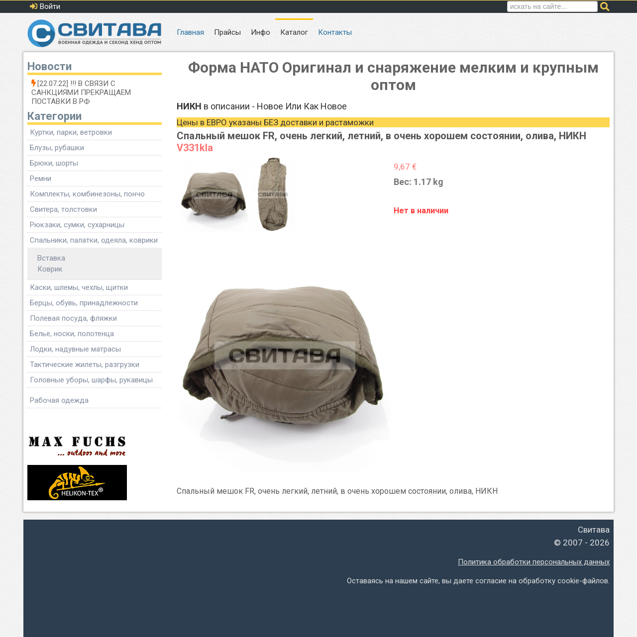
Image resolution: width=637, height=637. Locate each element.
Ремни (40, 178)
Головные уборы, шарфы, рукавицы (91, 379)
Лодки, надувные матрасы (75, 349)
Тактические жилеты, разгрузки (84, 364)
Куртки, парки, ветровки (71, 132)
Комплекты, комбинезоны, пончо (87, 193)
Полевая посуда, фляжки (73, 318)
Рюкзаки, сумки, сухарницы (77, 224)
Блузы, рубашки (57, 147)
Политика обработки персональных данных (534, 561)
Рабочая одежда (59, 400)
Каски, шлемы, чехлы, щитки (79, 287)
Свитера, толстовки (63, 209)
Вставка (51, 258)
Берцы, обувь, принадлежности (84, 302)
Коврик (50, 269)
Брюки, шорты (54, 163)
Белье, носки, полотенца (72, 333)
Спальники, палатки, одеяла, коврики (94, 240)
